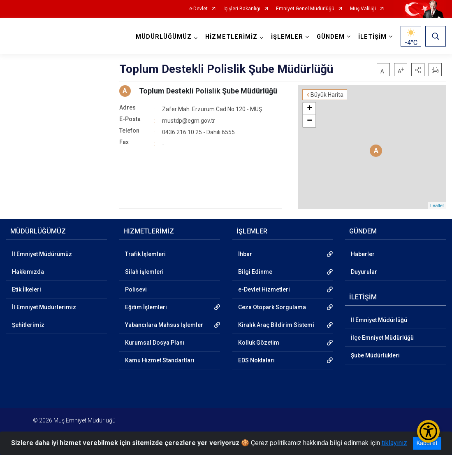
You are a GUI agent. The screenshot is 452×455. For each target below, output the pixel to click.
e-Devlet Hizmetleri (264, 289)
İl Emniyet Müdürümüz (42, 254)
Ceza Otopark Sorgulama (272, 307)
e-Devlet (198, 9)
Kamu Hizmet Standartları (160, 360)
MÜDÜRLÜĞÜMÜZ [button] (164, 36)
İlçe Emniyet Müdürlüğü (382, 337)
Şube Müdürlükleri (375, 355)
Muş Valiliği (363, 9)
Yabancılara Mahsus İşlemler (164, 325)
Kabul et (427, 443)
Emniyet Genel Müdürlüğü (305, 9)
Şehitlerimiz (28, 325)
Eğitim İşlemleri (146, 307)
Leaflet (437, 205)
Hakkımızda (28, 271)
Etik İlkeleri (26, 289)
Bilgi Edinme (255, 271)
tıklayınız (394, 443)
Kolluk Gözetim (258, 342)
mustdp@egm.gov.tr (188, 120)
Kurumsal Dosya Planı (154, 342)
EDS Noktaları (256, 360)
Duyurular (364, 271)
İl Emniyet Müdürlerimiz (44, 307)
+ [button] (309, 109)
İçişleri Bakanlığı (241, 9)
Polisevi (136, 289)
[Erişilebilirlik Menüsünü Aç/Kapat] (428, 431)
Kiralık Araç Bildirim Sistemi (276, 325)
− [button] (309, 121)
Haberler (363, 254)
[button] (417, 69)
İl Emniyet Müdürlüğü (379, 320)
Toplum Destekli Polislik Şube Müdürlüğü (208, 90)
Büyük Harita (327, 94)
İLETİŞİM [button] (372, 36)
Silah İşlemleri (144, 271)
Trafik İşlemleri (145, 254)
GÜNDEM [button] (331, 36)
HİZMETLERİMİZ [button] (231, 36)
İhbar (245, 254)
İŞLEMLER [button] (287, 36)
